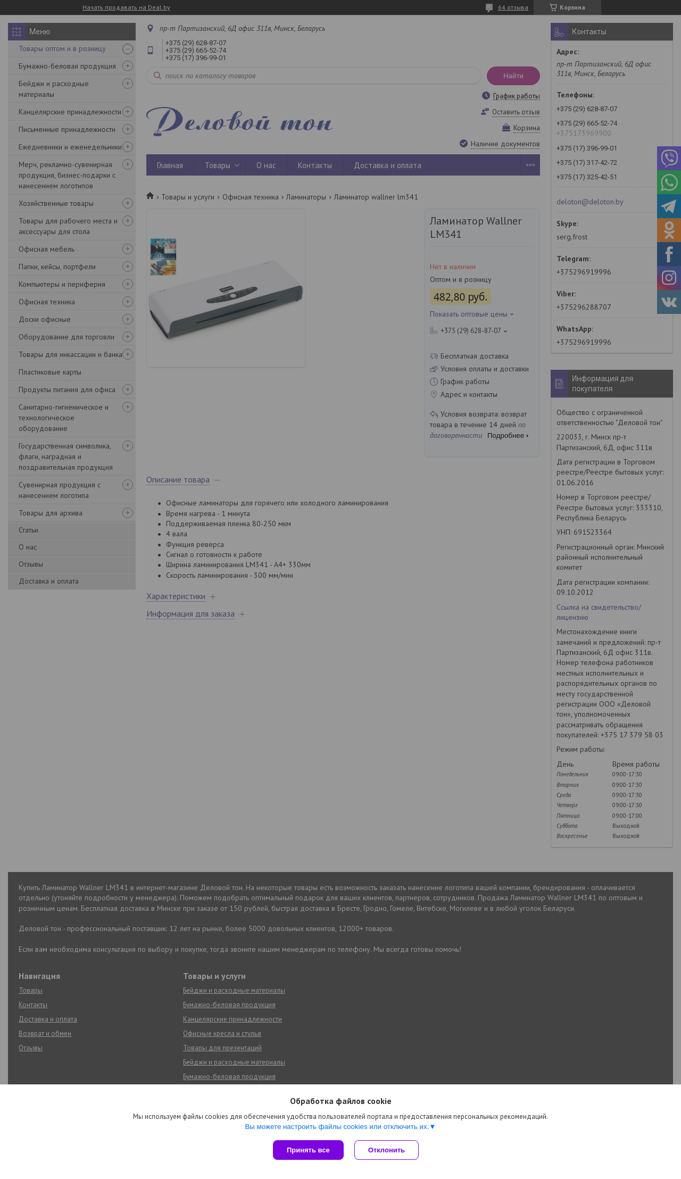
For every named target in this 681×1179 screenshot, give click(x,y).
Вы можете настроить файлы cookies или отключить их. (337, 1127)
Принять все (308, 1150)
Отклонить (386, 1150)
